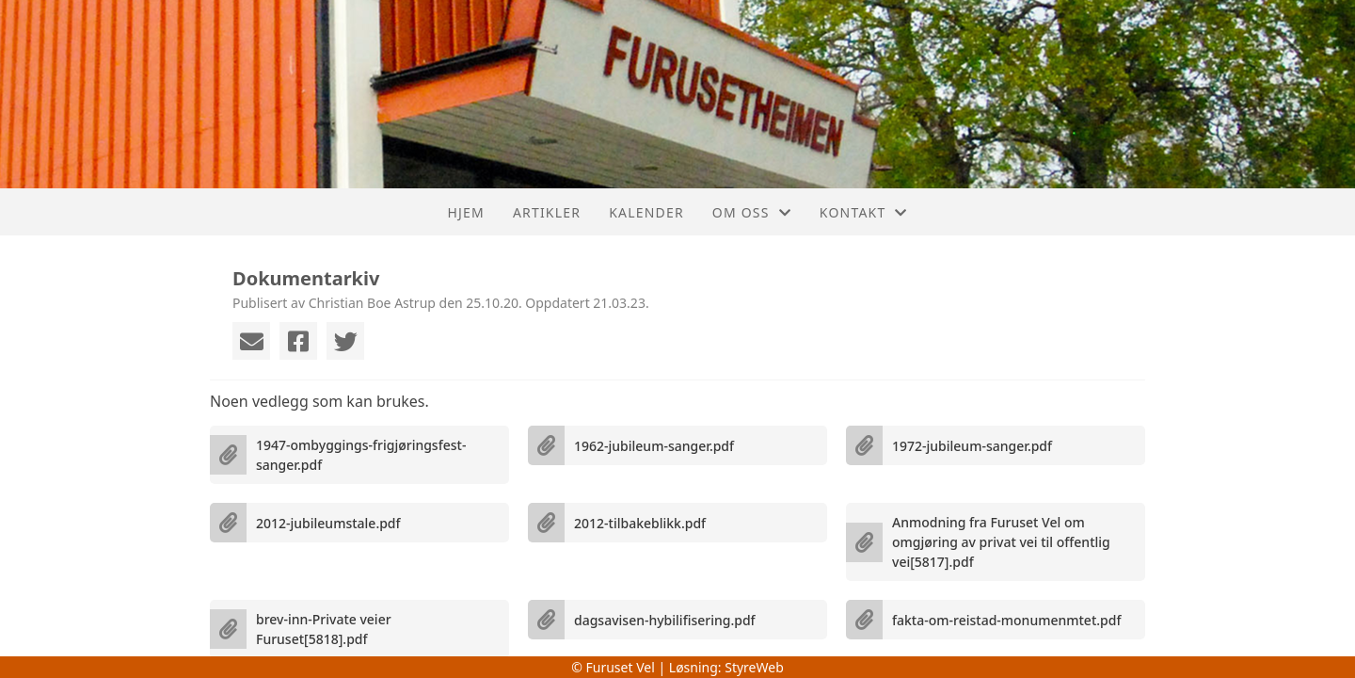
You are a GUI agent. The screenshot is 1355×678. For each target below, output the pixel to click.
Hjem (465, 212)
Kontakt (864, 212)
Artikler (547, 212)
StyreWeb (754, 667)
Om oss (751, 212)
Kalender (646, 212)
